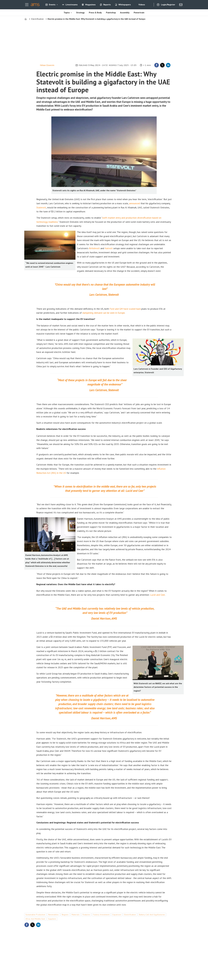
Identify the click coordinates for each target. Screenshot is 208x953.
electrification (130, 914)
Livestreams (72, 4)
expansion (116, 914)
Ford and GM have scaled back (125, 308)
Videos (141, 4)
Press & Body (95, 12)
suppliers (52, 919)
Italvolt (109, 248)
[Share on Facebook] (156, 65)
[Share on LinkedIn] (168, 65)
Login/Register (168, 4)
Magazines (90, 4)
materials (76, 914)
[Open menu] (26, 4)
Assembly (124, 12)
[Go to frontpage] (35, 4)
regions (65, 914)
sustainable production (35, 914)
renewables (53, 914)
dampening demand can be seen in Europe (103, 312)
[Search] (149, 4)
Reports (107, 4)
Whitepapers (124, 4)
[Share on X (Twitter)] (162, 65)
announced (134, 203)
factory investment (101, 914)
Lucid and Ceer (157, 594)
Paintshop (111, 12)
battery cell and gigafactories (152, 914)
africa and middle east (35, 919)
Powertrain (139, 12)
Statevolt (41, 207)
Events (52, 4)
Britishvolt (94, 248)
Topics (67, 12)
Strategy (80, 12)
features (86, 914)
